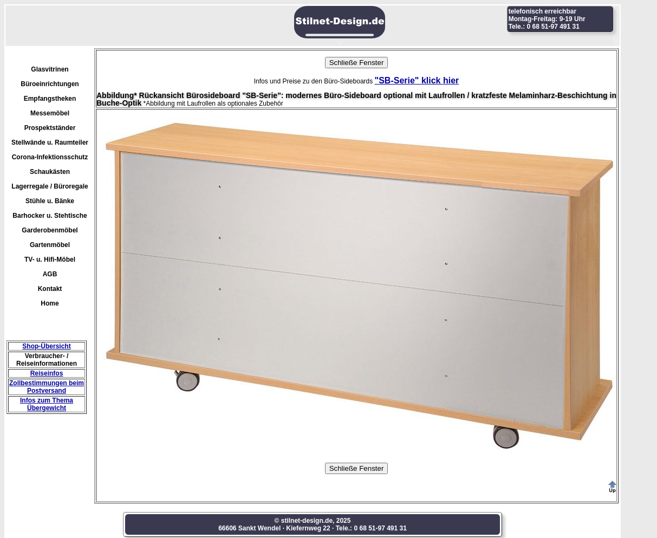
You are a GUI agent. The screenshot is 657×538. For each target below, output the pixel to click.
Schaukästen (50, 172)
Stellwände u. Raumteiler (49, 142)
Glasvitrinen (49, 69)
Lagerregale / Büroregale (49, 186)
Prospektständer (50, 128)
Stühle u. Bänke (49, 201)
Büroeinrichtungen (50, 84)
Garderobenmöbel (49, 230)
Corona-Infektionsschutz (50, 157)
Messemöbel (49, 113)
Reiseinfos (46, 373)
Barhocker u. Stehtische (49, 215)
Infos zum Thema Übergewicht (46, 404)
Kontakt (50, 289)
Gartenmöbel (50, 245)
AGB (50, 274)
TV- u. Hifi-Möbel (49, 259)
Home (49, 303)
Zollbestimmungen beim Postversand (46, 386)
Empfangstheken (50, 98)
